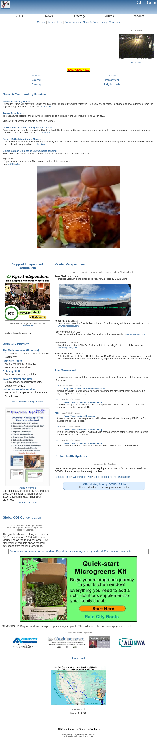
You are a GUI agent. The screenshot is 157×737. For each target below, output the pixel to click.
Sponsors (114, 22)
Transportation (112, 80)
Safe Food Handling (105, 476)
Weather (112, 75)
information (127, 551)
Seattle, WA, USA (60, 41)
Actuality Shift (11, 371)
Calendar (36, 80)
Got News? (36, 75)
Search (83, 729)
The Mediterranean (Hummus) (21, 350)
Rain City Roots (12, 360)
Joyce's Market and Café (18, 379)
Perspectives (55, 22)
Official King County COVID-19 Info (104, 484)
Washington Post (82, 476)
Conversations (72, 22)
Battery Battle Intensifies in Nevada (22, 139)
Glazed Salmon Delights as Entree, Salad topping (30, 151)
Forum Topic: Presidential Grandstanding (83, 402)
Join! (140, 2)
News (49, 16)
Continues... (47, 106)
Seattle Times (63, 476)
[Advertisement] (78, 720)
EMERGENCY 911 (78, 69)
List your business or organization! (27, 401)
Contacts (94, 729)
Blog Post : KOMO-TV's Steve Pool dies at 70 (84, 389)
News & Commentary (95, 22)
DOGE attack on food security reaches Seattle (28, 127)
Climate (41, 22)
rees (57, 385)
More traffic (136, 63)
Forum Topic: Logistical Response (79, 416)
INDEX (19, 16)
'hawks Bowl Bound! (14, 113)
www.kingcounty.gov (67, 348)
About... (72, 729)
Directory (79, 16)
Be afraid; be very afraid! (16, 101)
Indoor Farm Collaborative (19, 389)
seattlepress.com (27, 502)
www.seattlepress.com (68, 326)
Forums (108, 16)
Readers (138, 16)
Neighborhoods (112, 84)
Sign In (151, 2)
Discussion (124, 476)
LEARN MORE (27, 326)
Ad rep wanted (27, 487)
